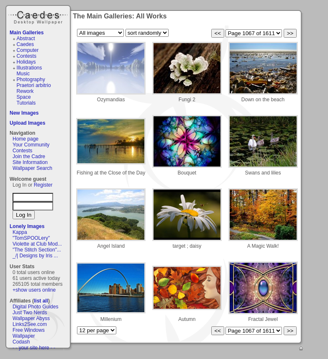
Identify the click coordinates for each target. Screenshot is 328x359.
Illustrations (29, 68)
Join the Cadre (29, 156)
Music (23, 74)
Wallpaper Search (32, 168)
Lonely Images (27, 226)
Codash (21, 342)
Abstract (26, 38)
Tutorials (26, 103)
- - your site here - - (34, 348)
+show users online (34, 290)
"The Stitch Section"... (37, 250)
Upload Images (27, 123)
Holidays (26, 62)
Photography (31, 79)
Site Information (30, 162)
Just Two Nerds (30, 312)
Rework (25, 91)
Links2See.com (30, 324)
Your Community (31, 145)
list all (41, 301)
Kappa (20, 232)
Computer (28, 50)
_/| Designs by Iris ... (35, 256)
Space (24, 97)
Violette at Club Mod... (37, 244)
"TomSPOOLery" (31, 238)
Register (43, 185)
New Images (24, 113)
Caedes (39, 16)
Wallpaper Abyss (31, 318)
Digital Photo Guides (35, 307)
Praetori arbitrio (34, 85)
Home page (25, 139)
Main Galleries (27, 33)
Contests (26, 56)
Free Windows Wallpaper (29, 333)
